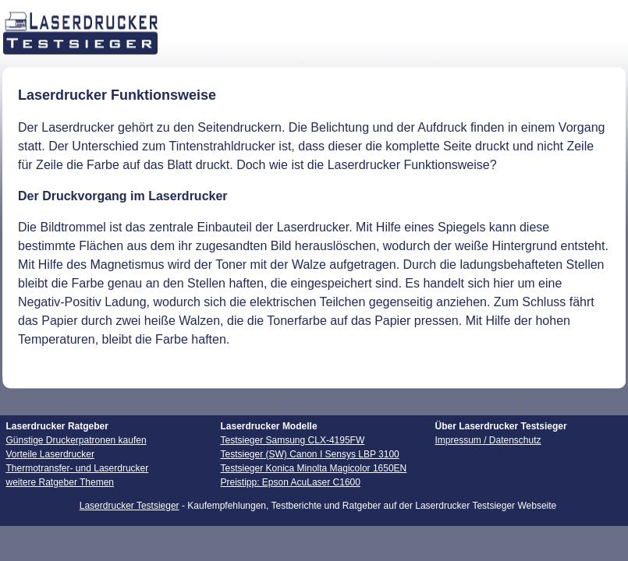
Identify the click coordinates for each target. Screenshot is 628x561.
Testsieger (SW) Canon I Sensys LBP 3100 (310, 454)
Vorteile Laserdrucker (50, 454)
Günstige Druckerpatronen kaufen (76, 440)
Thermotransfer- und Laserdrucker (77, 468)
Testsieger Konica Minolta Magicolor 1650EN (314, 468)
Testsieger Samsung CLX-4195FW (293, 440)
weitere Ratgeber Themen (60, 482)
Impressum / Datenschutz (488, 440)
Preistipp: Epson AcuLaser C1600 (290, 482)
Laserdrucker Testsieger (129, 505)
